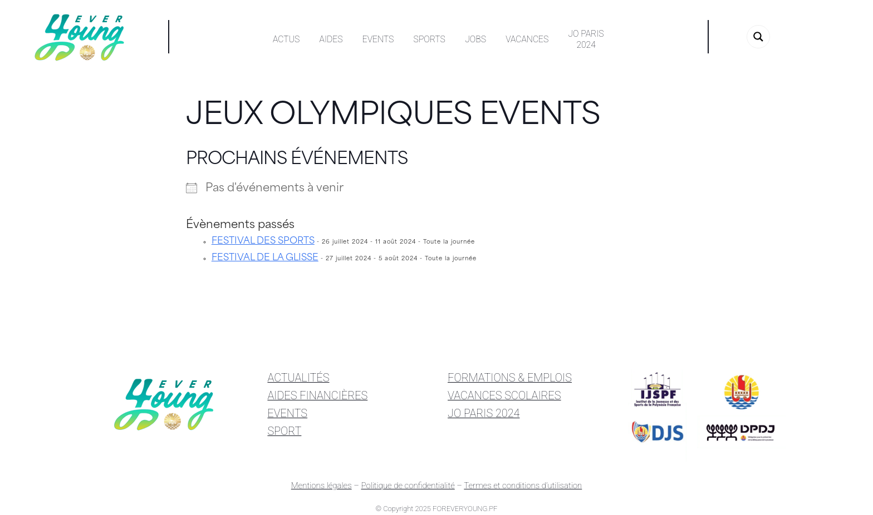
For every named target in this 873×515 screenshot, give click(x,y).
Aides (331, 39)
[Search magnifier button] (758, 37)
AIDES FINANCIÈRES (317, 395)
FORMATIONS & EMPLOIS (510, 378)
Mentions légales (321, 486)
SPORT (284, 431)
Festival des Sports (263, 241)
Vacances (527, 39)
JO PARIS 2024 (483, 413)
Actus (286, 39)
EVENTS (287, 413)
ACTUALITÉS (298, 378)
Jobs (475, 39)
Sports (429, 39)
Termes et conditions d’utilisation (523, 486)
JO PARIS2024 (586, 39)
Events (378, 39)
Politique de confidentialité (407, 486)
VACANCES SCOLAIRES (504, 395)
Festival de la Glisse (265, 258)
